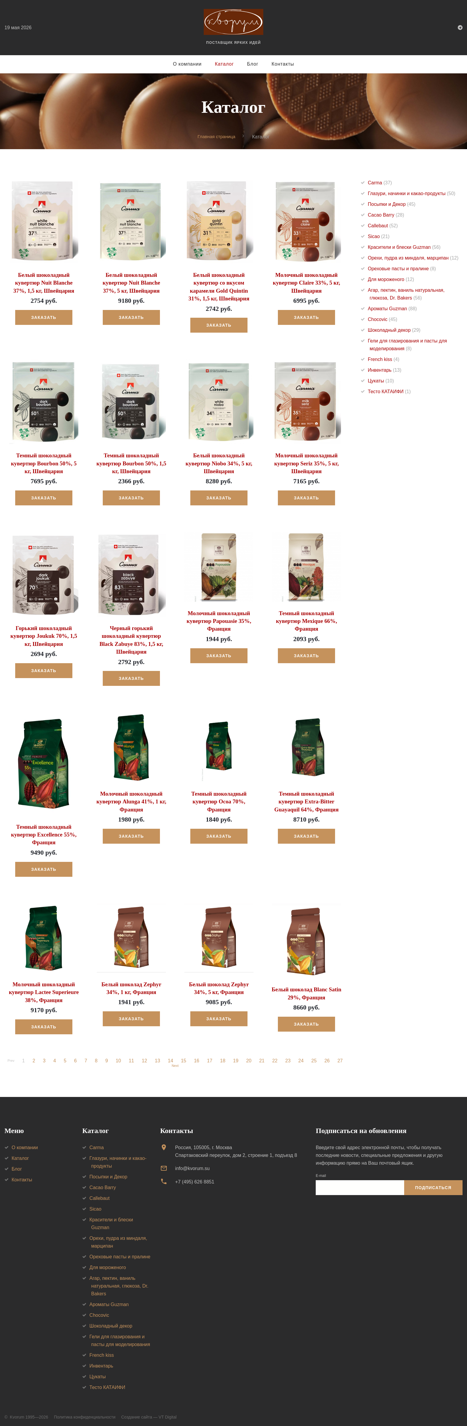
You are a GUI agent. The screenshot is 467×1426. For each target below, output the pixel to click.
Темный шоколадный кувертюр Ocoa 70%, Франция (219, 797)
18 (224, 1054)
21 (263, 1054)
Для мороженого (391, 279)
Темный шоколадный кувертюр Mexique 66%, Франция (306, 618)
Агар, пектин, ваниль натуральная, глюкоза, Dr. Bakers (118, 1282)
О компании (187, 64)
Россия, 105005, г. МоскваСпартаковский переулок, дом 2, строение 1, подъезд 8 (236, 1147)
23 (289, 1054)
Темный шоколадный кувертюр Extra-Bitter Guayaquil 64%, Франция (306, 797)
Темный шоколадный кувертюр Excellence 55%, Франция (44, 830)
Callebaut (383, 226)
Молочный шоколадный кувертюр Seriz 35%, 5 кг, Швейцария (306, 461)
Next (175, 1061)
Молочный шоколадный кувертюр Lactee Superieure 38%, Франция (43, 986)
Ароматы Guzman (392, 308)
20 (250, 1054)
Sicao (379, 236)
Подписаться (433, 1184)
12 (146, 1054)
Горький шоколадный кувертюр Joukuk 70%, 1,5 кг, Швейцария (43, 633)
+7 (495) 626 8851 (194, 1178)
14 (172, 1054)
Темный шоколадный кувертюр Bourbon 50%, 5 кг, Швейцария (44, 461)
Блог (253, 64)
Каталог (224, 64)
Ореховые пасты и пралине (402, 268)
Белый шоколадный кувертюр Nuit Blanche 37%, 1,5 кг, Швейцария (44, 282)
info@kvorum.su (192, 1164)
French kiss (383, 359)
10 (119, 1054)
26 (328, 1054)
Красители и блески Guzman (404, 247)
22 (276, 1054)
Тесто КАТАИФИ (389, 391)
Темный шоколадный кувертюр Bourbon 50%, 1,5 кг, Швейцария (131, 461)
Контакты (283, 64)
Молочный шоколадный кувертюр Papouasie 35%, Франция (219, 618)
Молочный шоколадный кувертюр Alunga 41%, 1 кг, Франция (131, 797)
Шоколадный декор (394, 330)
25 (315, 1054)
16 (198, 1054)
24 (302, 1054)
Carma (380, 183)
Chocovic (382, 319)
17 (211, 1054)
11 (133, 1054)
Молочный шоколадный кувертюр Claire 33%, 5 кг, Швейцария (306, 282)
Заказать (43, 316)
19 (237, 1054)
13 (159, 1054)
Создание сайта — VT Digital (149, 1413)
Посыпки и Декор (391, 204)
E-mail (321, 1172)
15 (185, 1054)
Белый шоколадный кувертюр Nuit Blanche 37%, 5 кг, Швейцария (131, 282)
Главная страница (216, 136)
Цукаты (381, 381)
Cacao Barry (386, 215)
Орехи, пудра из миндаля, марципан (413, 258)
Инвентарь (384, 370)
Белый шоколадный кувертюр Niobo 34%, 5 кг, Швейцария (219, 461)
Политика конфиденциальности (85, 1413)
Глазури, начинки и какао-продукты (411, 193)
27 (341, 1054)
